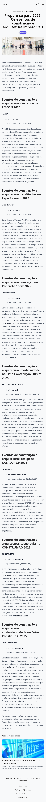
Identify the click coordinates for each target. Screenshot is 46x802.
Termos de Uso (23, 798)
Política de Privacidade (23, 790)
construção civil (8, 160)
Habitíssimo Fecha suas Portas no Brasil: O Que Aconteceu (22, 762)
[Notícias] (23, 32)
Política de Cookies (23, 794)
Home (4, 4)
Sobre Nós (23, 786)
